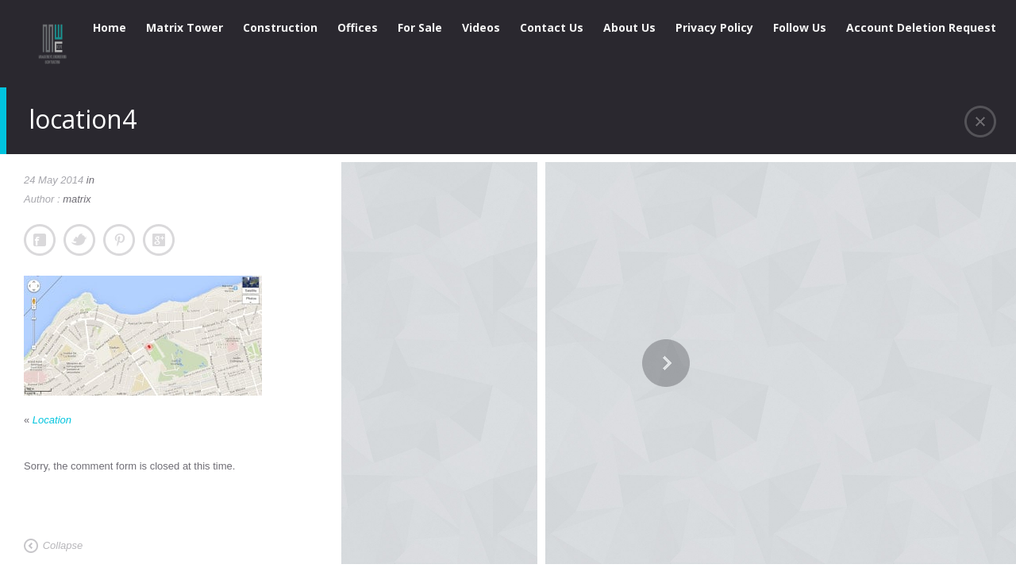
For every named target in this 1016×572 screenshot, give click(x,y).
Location (52, 420)
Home (109, 27)
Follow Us (799, 27)
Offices (357, 27)
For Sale (420, 27)
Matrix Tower (184, 27)
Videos (481, 27)
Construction (280, 27)
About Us (629, 27)
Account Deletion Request (921, 27)
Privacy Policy (714, 27)
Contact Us (551, 27)
